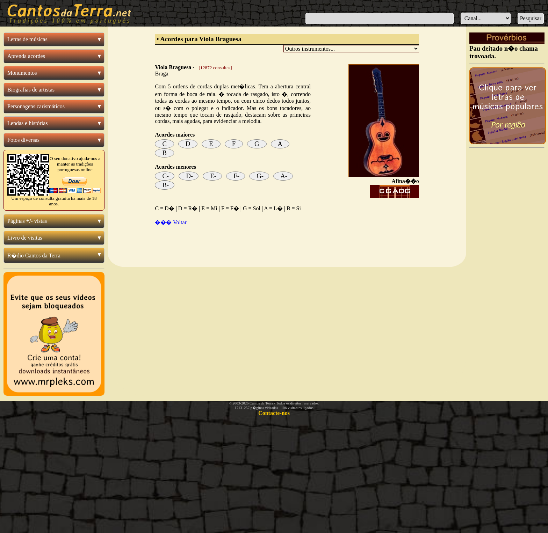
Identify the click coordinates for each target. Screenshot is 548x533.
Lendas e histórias (27, 123)
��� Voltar (171, 222)
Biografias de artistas (31, 90)
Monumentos (22, 73)
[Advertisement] (287, 242)
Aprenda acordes (26, 56)
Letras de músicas (27, 39)
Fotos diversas (23, 140)
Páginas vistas (27, 221)
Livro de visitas (24, 238)
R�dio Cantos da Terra (33, 255)
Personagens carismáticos (36, 106)
